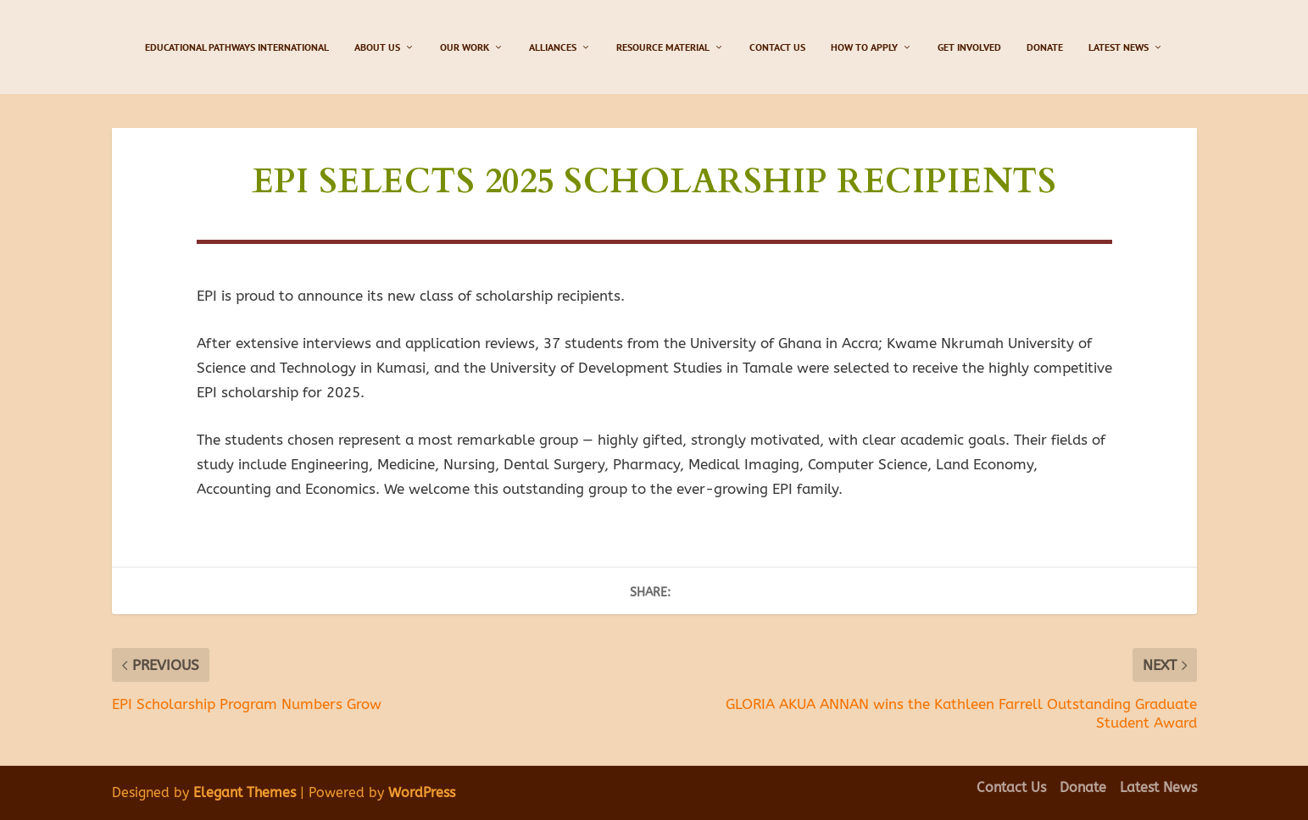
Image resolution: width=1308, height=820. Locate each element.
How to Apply (864, 47)
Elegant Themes (244, 792)
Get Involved (969, 47)
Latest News (1118, 47)
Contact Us (777, 47)
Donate (1045, 47)
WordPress (421, 792)
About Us (377, 47)
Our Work (464, 47)
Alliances (552, 47)
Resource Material (663, 47)
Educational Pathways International (237, 47)
